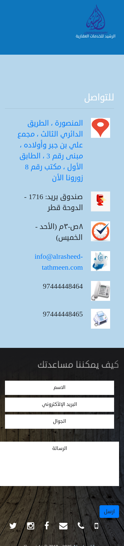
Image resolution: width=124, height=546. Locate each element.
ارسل (109, 511)
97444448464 (63, 286)
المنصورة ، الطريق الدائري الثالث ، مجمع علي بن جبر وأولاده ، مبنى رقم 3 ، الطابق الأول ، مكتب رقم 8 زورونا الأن (50, 150)
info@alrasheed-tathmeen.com (58, 262)
